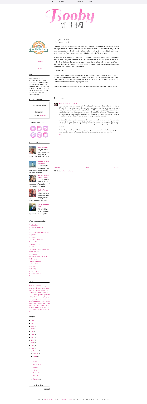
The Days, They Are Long (43, 191)
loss (30, 299)
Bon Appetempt (33, 230)
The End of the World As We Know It (43, 162)
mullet (44, 299)
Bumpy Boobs (32, 235)
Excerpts (35, 362)
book (48, 288)
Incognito (35, 359)
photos (37, 301)
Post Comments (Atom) (66, 171)
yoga (30, 311)
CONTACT (80, 2)
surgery (48, 305)
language (47, 297)
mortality (34, 299)
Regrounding (32, 269)
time (48, 307)
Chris (34, 286)
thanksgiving (43, 307)
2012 (32, 346)
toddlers (31, 309)
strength (36, 305)
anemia (30, 288)
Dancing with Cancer (34, 242)
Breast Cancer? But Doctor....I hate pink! (39, 232)
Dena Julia (32, 247)
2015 (32, 337)
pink (40, 301)
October (35, 356)
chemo (43, 290)
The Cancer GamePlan (35, 273)
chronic (48, 290)
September (36, 379)
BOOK (90, 2)
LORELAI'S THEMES (66, 399)
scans (35, 303)
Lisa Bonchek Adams (34, 264)
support (42, 305)
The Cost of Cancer (38, 373)
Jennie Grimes (33, 254)
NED (37, 286)
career (30, 290)
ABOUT (61, 2)
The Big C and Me (34, 271)
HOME (52, 2)
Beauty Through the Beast (36, 227)
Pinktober (35, 367)
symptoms (31, 307)
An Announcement (42, 147)
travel (35, 309)
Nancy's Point (32, 266)
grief (45, 295)
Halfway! (35, 370)
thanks (36, 307)
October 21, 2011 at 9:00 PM (70, 103)
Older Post (116, 167)
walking (45, 309)
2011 (32, 348)
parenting (32, 301)
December (36, 351)
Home (87, 167)
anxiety (35, 288)
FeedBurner (43, 116)
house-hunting (41, 297)
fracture (30, 294)
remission (31, 303)
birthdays (44, 288)
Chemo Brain (32, 237)
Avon (30, 286)
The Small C (32, 276)
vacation (40, 309)
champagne (37, 290)
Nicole (60, 103)
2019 (32, 326)
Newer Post (57, 167)
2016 (32, 334)
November (36, 354)
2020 (32, 323)
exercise (39, 292)
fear (48, 292)
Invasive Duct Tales (34, 252)
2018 (32, 329)
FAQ (70, 2)
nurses (48, 299)
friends (35, 294)
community (32, 292)
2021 (32, 320)
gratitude (40, 294)
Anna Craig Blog (33, 225)
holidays (31, 297)
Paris (43, 286)
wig (49, 309)
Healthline (40, 61)
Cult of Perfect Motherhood (36, 239)
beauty (39, 288)
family (44, 292)
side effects (43, 303)
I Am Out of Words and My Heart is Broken (43, 176)
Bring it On (35, 375)
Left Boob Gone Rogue (35, 261)
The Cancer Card (37, 364)
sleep (48, 303)
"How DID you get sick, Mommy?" (43, 205)
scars (39, 303)
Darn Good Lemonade (35, 244)
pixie (43, 301)
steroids (30, 305)
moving (39, 299)
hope (35, 297)
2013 (32, 343)
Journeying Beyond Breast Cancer (38, 256)
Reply (60, 135)
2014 (32, 340)
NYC (40, 286)
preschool (47, 301)
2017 (32, 332)
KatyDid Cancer (33, 259)
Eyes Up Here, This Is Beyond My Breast (39, 249)
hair (48, 295)
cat (33, 290)
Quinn (47, 285)
